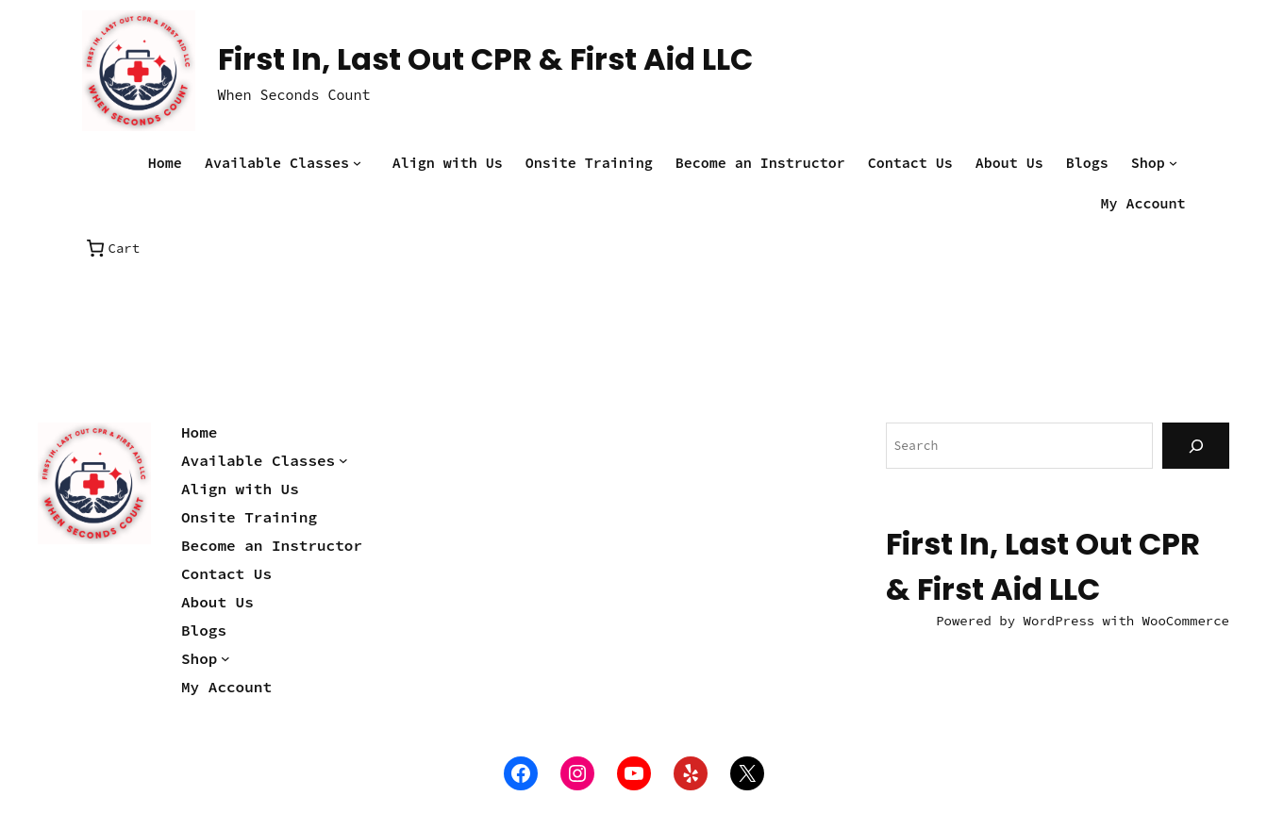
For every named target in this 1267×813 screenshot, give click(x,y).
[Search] (1195, 446)
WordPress (1059, 620)
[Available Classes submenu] (361, 162)
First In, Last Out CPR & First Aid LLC (485, 59)
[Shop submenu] (1177, 162)
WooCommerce (1185, 620)
